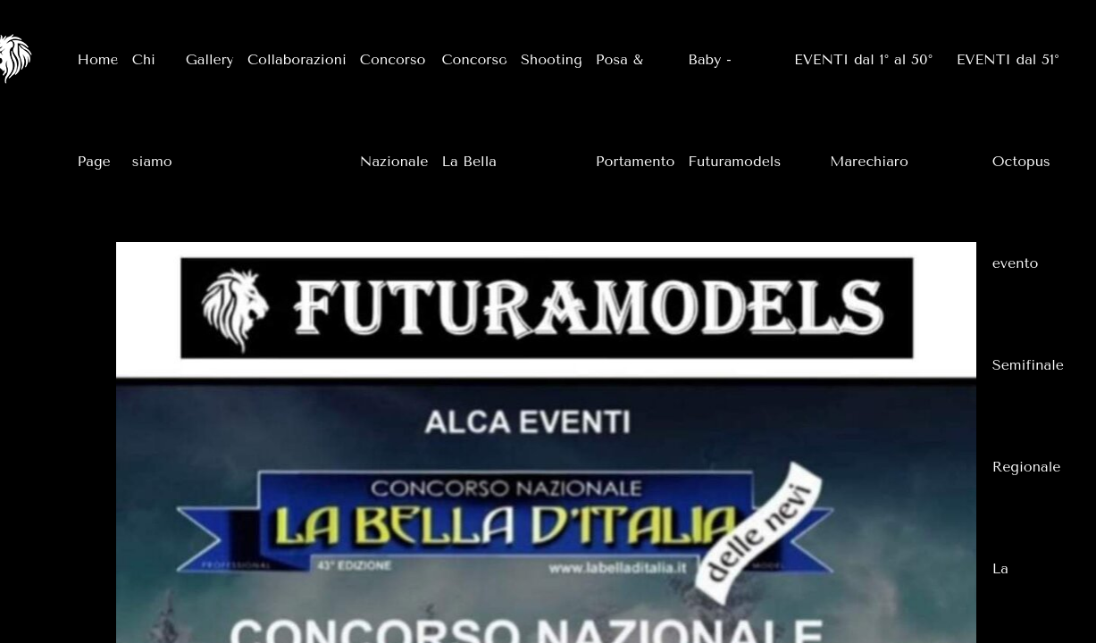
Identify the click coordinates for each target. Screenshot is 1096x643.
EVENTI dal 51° (1008, 59)
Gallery (210, 59)
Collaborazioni (297, 59)
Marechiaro (869, 161)
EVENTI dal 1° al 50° (863, 59)
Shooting (551, 59)
